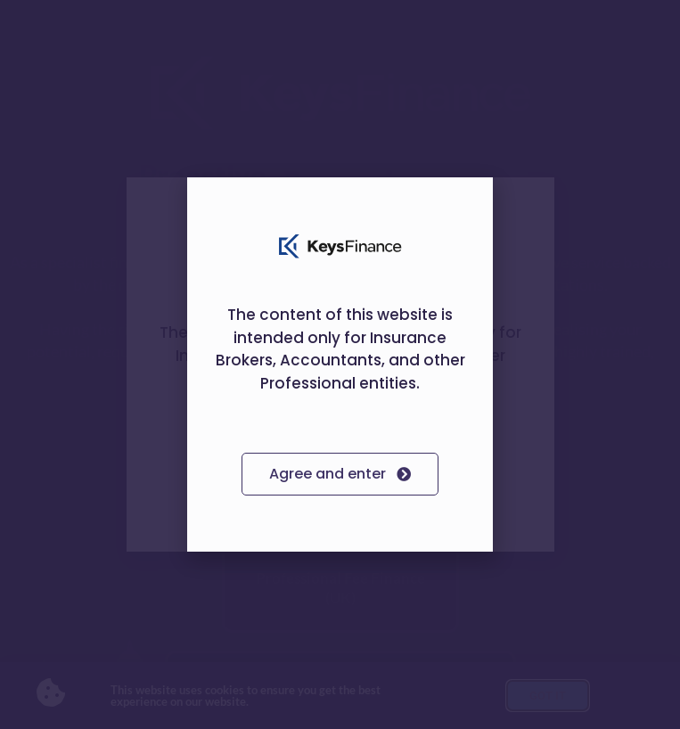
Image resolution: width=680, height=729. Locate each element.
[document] (340, 364)
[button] (468, 202)
